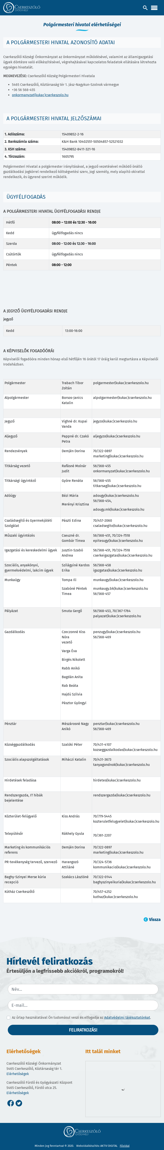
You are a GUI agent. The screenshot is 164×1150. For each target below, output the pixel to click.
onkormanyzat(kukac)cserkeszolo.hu (40, 95)
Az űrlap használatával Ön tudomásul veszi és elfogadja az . (81, 1017)
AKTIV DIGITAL (108, 1145)
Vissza (155, 919)
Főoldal (125, 1145)
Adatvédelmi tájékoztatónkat (127, 1017)
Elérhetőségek (17, 1074)
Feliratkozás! (83, 1030)
